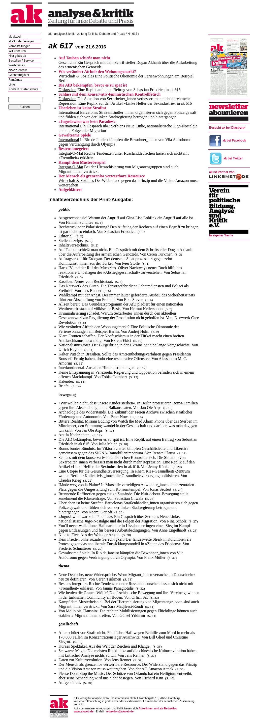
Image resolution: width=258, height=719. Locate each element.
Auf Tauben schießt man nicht (84, 58)
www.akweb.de (83, 711)
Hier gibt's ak (17, 56)
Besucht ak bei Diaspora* (227, 127)
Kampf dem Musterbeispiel (82, 162)
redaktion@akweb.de (120, 711)
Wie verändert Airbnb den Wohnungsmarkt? (97, 71)
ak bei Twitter (226, 158)
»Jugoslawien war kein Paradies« (87, 121)
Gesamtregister (19, 75)
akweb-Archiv (18, 70)
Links (12, 84)
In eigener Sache (221, 235)
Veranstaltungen (19, 46)
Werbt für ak (17, 65)
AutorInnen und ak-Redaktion (158, 708)
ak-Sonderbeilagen (21, 41)
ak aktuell (15, 36)
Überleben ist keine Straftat (82, 108)
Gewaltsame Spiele (74, 135)
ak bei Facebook (227, 140)
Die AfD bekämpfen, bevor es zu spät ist (92, 85)
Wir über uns (17, 51)
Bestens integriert (73, 149)
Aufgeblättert (70, 189)
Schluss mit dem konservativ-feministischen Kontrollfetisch (109, 94)
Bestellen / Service (21, 60)
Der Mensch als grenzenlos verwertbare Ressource (101, 176)
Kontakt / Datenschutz (23, 89)
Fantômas (15, 79)
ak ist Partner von (222, 172)
